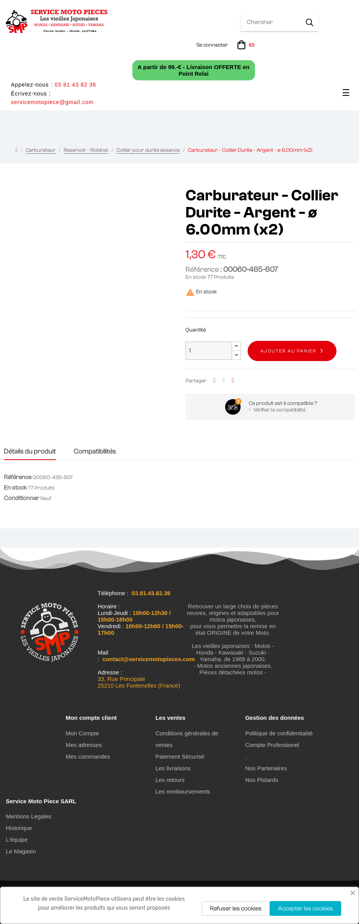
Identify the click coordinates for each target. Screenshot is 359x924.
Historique (19, 828)
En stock (196, 277)
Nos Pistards (261, 779)
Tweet (223, 380)
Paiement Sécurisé (179, 756)
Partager (214, 380)
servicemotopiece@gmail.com (52, 102)
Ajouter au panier (288, 351)
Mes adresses (84, 745)
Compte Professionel (272, 745)
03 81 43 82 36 (75, 85)
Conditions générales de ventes (186, 739)
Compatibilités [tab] (95, 451)
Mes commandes (88, 756)
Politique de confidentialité (279, 733)
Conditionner (21, 498)
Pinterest (233, 380)
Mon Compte (82, 733)
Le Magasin (21, 851)
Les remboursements (182, 791)
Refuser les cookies (236, 908)
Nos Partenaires (266, 768)
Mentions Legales (29, 816)
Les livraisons (173, 768)
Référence (17, 477)
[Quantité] (209, 351)
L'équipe (17, 839)
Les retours (169, 779)
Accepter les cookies (305, 908)
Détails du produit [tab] (30, 451)
